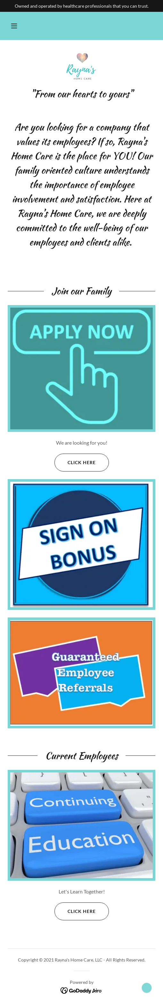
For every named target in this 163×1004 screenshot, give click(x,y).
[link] (81, 67)
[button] (14, 25)
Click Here (75, 462)
